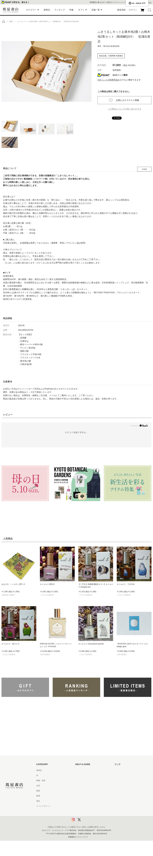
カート (142, 12)
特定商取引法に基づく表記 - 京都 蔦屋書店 (92, 806)
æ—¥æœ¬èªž (137, 3)
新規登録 (121, 10)
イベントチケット (43, 806)
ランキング (59, 10)
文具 (38, 786)
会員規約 (78, 796)
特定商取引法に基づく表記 (86, 801)
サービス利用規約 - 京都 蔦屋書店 (89, 791)
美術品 (39, 770)
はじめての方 (80, 770)
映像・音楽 (40, 780)
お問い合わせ (80, 780)
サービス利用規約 (82, 786)
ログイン (133, 10)
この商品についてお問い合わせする (124, 109)
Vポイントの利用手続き (109, 80)
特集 (71, 10)
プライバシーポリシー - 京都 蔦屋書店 (90, 816)
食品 (38, 801)
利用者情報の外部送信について (87, 821)
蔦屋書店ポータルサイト (124, 770)
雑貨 (38, 791)
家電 (38, 796)
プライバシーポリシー (84, 811)
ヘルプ (78, 775)
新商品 (47, 10)
